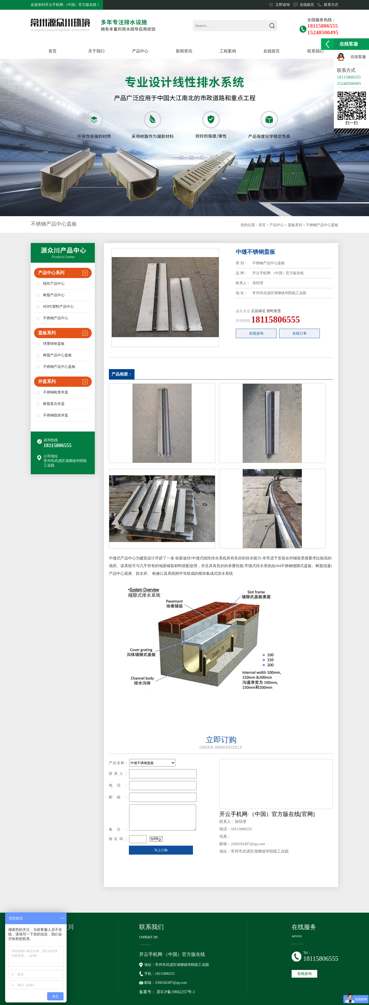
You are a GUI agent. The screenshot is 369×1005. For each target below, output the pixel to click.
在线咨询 (256, 333)
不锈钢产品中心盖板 (322, 225)
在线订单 (299, 333)
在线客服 (358, 57)
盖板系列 (295, 225)
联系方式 (331, 5)
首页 (262, 225)
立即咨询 (282, 5)
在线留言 (307, 5)
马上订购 (161, 850)
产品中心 (277, 225)
